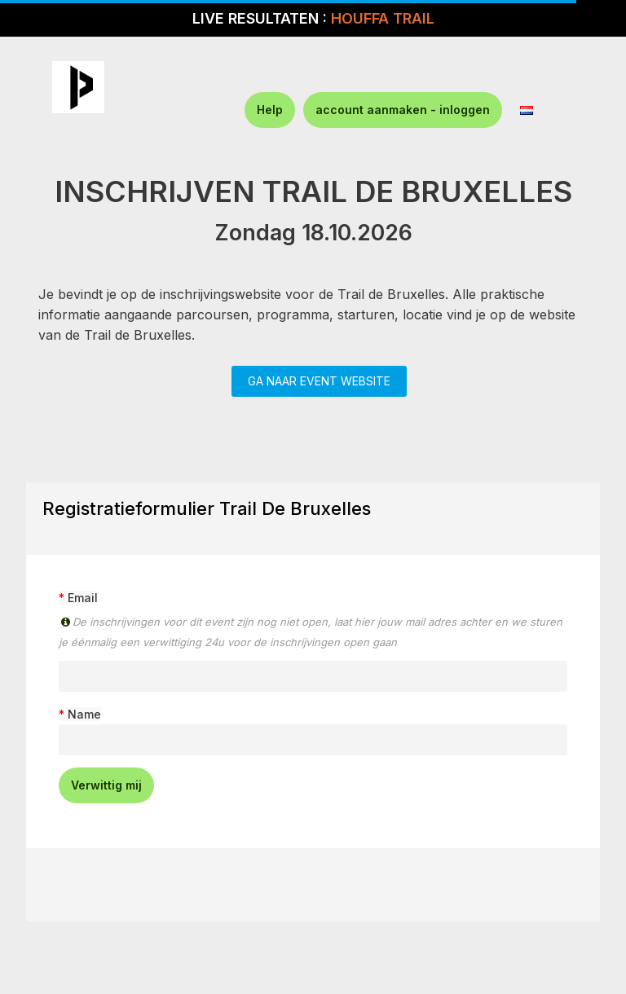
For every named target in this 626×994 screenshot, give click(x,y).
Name (84, 714)
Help (270, 110)
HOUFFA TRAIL (382, 18)
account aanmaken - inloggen (402, 110)
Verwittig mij (106, 785)
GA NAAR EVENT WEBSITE (319, 381)
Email (83, 598)
